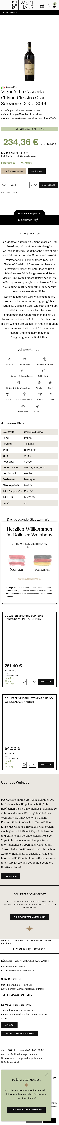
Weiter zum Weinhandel (29, 579)
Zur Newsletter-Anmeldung (26, 1109)
